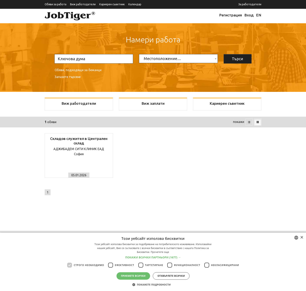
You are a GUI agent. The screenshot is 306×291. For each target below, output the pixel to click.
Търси (237, 58)
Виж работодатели (83, 4)
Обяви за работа (55, 4)
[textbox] (178, 58)
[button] (153, 257)
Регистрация (230, 15)
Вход (249, 15)
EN (258, 15)
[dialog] (153, 262)
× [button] (301, 237)
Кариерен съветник (112, 4)
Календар (134, 4)
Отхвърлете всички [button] (171, 276)
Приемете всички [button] (133, 276)
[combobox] (178, 58)
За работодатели (249, 4)
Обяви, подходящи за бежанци (78, 70)
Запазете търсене (68, 77)
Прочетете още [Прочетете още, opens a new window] (160, 252)
